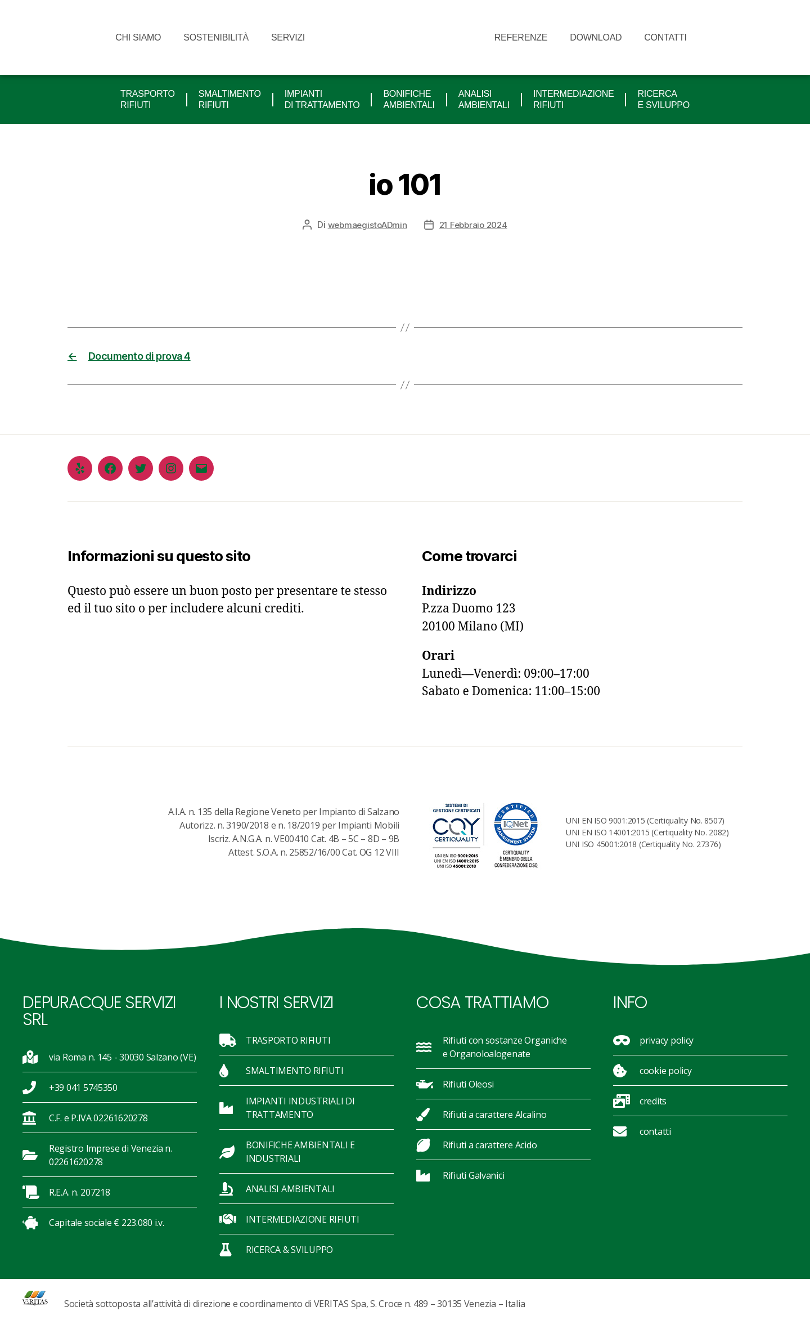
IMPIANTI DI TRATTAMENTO (322, 99)
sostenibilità (216, 37)
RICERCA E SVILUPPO (663, 99)
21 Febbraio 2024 (475, 224)
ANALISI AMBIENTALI (484, 99)
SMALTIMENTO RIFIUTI (230, 99)
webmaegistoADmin (365, 224)
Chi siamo (138, 37)
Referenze (520, 37)
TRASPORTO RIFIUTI (147, 99)
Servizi (290, 37)
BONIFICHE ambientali (408, 99)
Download (596, 37)
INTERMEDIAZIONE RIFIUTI (573, 99)
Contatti (665, 37)
